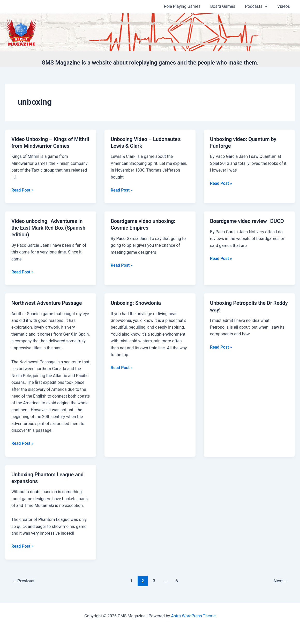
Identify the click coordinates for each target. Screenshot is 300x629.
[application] (267, 6)
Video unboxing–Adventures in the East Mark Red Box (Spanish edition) (48, 228)
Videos (284, 6)
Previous (23, 580)
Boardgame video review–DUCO (247, 221)
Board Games (226, 6)
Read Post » (22, 190)
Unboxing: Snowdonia (136, 303)
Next (281, 580)
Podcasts (258, 6)
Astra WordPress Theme (193, 615)
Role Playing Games (187, 6)
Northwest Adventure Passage (46, 303)
